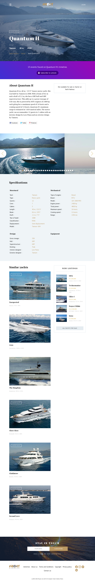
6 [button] (32, 170)
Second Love (14, 516)
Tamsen (12, 48)
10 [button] (39, 170)
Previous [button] (3, 154)
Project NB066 (74, 306)
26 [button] (70, 170)
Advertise (26, 567)
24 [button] (66, 170)
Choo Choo (13, 430)
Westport (11, 519)
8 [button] (36, 170)
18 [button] (55, 170)
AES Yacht (71, 311)
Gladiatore (13, 473)
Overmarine (12, 348)
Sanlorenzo (12, 391)
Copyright (58, 567)
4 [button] (28, 170)
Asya (11, 345)
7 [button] (34, 170)
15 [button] (49, 170)
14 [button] (47, 170)
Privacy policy (67, 567)
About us (34, 567)
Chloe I (72, 296)
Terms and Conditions (46, 567)
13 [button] (45, 170)
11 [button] (41, 170)
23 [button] (64, 170)
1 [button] (22, 170)
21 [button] (61, 170)
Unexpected (14, 302)
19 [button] (57, 170)
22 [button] (62, 170)
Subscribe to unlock (48, 73)
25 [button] (68, 170)
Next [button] (92, 154)
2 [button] (24, 170)
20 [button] (59, 170)
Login (84, 5)
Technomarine (75, 285)
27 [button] (72, 170)
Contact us (47, 571)
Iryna (71, 316)
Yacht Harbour (48, 5)
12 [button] (43, 170)
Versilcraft (11, 434)
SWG (71, 276)
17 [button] (53, 170)
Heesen (11, 305)
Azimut (71, 281)
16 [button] (51, 170)
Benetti (11, 476)
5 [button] (30, 170)
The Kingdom (15, 388)
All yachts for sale (70, 328)
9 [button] (38, 170)
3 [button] (26, 170)
